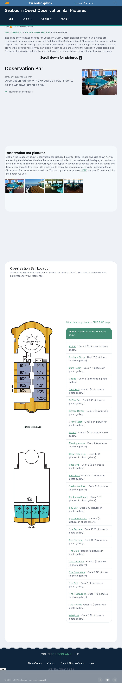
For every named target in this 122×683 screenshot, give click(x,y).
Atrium (72, 346)
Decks (25, 18)
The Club (74, 550)
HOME (8, 32)
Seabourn (17, 32)
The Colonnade (77, 572)
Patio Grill (74, 464)
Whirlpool (74, 615)
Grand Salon (75, 421)
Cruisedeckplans (39, 3)
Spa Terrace (75, 529)
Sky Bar (73, 507)
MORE (64, 18)
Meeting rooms (77, 443)
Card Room (75, 368)
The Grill (73, 583)
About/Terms (35, 663)
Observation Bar (77, 454)
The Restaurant (77, 593)
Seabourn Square (78, 497)
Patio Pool (74, 475)
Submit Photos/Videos (72, 663)
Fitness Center (76, 411)
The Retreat (75, 604)
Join (92, 663)
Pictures (46, 32)
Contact (51, 663)
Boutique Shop (77, 357)
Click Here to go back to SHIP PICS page (88, 322)
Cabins (45, 18)
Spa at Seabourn (78, 518)
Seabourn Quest (32, 32)
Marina (72, 432)
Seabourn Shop (77, 486)
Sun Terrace (75, 540)
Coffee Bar (74, 400)
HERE (83, 170)
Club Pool (74, 389)
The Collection (76, 561)
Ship (11, 18)
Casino (72, 378)
